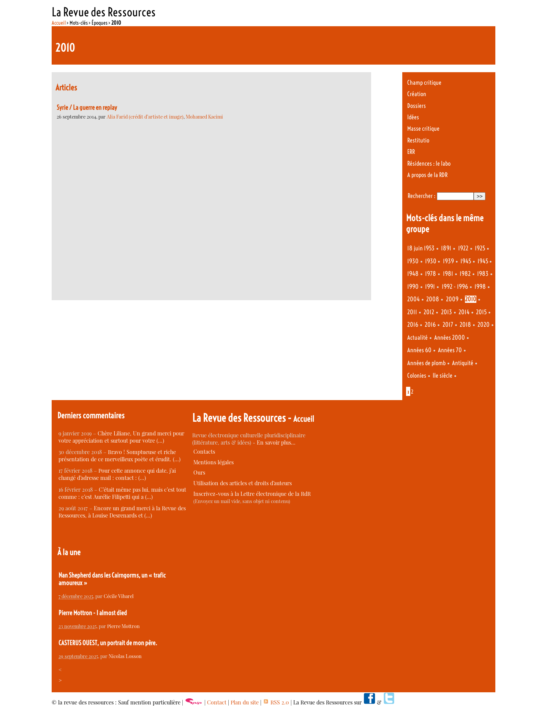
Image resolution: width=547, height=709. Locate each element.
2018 (465, 324)
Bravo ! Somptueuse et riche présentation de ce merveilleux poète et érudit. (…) (119, 455)
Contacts (204, 451)
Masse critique (423, 128)
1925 (480, 248)
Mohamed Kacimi (204, 116)
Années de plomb (426, 363)
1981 (448, 273)
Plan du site (245, 702)
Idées (413, 117)
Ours (199, 472)
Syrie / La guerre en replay (87, 107)
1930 (413, 261)
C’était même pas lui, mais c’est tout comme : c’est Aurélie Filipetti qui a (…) (122, 493)
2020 (483, 324)
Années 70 (450, 350)
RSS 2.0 (276, 702)
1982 (465, 273)
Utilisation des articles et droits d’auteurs (242, 483)
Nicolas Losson (125, 656)
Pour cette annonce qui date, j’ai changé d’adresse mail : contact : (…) (117, 474)
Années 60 (419, 350)
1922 (463, 248)
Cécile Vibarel (119, 596)
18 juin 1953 (421, 248)
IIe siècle (442, 375)
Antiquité (462, 363)
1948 (413, 273)
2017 (448, 324)
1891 (446, 248)
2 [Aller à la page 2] (412, 391)
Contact (216, 702)
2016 (412, 324)
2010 (470, 299)
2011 (412, 312)
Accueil (59, 22)
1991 (430, 286)
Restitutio (418, 140)
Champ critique (424, 82)
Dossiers (416, 105)
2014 (464, 312)
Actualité (417, 337)
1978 (430, 273)
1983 (483, 273)
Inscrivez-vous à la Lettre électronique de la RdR (252, 493)
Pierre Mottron (123, 626)
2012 (429, 312)
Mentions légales (213, 462)
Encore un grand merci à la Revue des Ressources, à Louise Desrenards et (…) (122, 512)
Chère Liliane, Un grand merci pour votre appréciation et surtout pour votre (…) (121, 437)
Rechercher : (421, 195)
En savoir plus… (276, 442)
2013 (446, 312)
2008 (432, 299)
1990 (413, 286)
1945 (465, 261)
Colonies (416, 375)
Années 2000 (449, 337)
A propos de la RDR (427, 175)
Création (416, 94)
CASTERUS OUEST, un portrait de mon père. (107, 643)
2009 (452, 299)
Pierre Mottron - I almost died (92, 613)
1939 (448, 261)
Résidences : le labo (429, 163)
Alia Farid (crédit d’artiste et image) (145, 116)
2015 (481, 312)
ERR (411, 151)
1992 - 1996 (455, 286)
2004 (413, 299)
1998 (480, 286)
